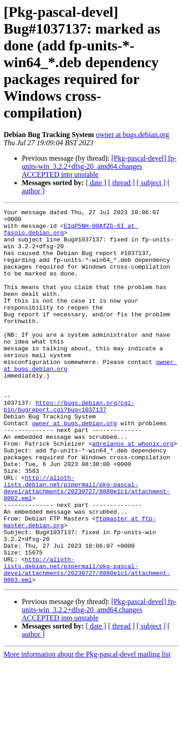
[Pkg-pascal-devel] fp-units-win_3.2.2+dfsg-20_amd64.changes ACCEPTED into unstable (99, 166)
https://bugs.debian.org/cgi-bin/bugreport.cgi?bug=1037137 (69, 446)
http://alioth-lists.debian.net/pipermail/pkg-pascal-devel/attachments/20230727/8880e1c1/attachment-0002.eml (87, 544)
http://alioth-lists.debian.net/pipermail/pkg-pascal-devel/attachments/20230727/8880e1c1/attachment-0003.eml (87, 642)
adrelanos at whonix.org (132, 491)
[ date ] (96, 183)
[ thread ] (121, 183)
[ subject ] (151, 183)
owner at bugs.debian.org (132, 134)
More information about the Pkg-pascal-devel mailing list (87, 729)
